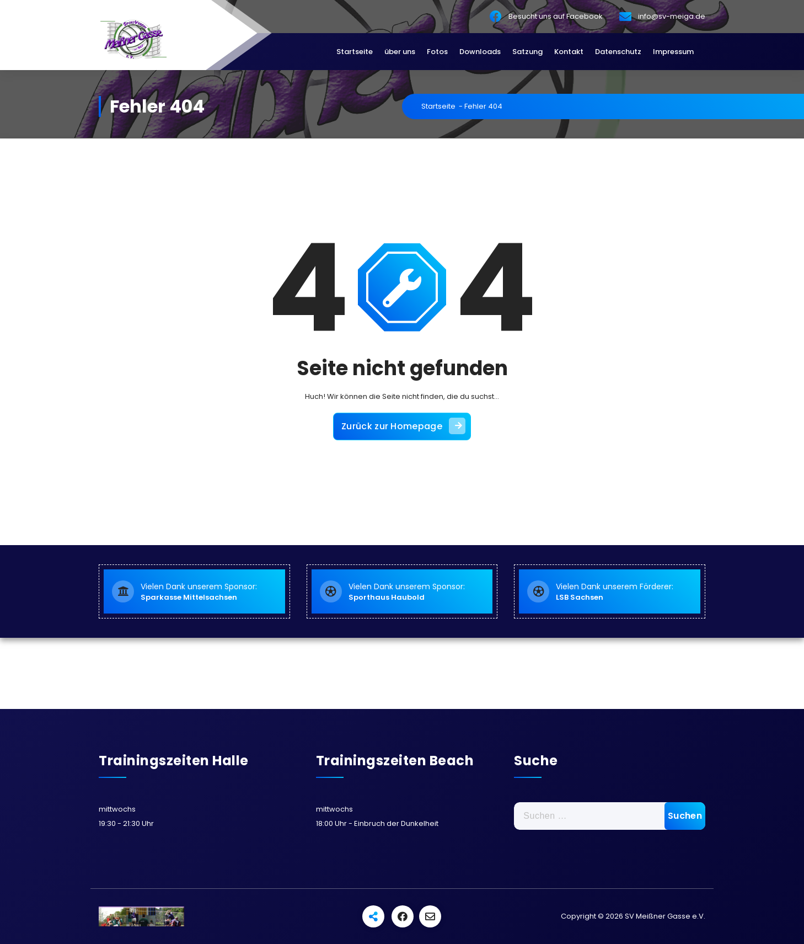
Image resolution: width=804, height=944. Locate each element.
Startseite (354, 51)
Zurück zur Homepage (403, 426)
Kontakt (568, 51)
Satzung (527, 51)
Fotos (437, 51)
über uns (399, 51)
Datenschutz (618, 51)
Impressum (673, 51)
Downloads (480, 51)
